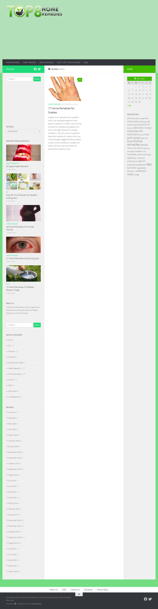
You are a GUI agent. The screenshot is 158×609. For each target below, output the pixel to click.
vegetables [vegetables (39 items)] (141, 168)
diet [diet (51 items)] (135, 127)
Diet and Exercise (47, 62)
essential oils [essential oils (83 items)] (135, 131)
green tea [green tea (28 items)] (144, 138)
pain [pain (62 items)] (130, 157)
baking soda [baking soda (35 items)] (145, 121)
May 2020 (12, 424)
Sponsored (12, 391)
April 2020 (12, 429)
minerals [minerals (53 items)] (131, 154)
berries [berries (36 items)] (133, 125)
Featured (11, 357)
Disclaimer (88, 589)
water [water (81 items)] (130, 174)
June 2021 (12, 412)
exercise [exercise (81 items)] (132, 134)
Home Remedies (13, 62)
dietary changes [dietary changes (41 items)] (145, 128)
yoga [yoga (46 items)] (137, 174)
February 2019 (14, 509)
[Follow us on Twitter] (39, 69)
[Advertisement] (79, 40)
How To (11, 380)
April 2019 (12, 498)
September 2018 (14, 537)
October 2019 (13, 463)
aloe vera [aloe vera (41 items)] (131, 118)
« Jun (129, 105)
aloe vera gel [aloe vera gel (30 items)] (140, 118)
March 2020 (13, 435)
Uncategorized (14, 397)
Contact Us (75, 589)
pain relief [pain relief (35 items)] (137, 158)
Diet (10, 340)
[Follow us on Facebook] (35, 69)
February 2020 (14, 441)
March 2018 (13, 571)
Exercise (11, 351)
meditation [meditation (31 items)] (138, 151)
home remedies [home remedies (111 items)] (134, 143)
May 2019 (12, 492)
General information (16, 363)
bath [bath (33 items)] (129, 125)
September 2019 (14, 469)
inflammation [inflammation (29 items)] (132, 148)
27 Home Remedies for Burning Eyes (22, 258)
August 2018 (13, 543)
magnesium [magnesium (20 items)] (146, 148)
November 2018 (14, 526)
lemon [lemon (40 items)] (140, 148)
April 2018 (12, 566)
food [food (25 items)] (142, 135)
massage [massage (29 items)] (130, 151)
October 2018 (13, 532)
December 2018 (14, 520)
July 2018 (11, 549)
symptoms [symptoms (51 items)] (140, 164)
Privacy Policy (102, 589)
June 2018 (12, 554)
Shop (86, 62)
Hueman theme (36, 604)
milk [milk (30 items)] (144, 151)
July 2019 (11, 480)
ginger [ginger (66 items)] (137, 137)
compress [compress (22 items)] (130, 128)
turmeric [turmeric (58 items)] (131, 167)
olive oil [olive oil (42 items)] (141, 154)
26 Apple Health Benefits (17, 166)
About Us (54, 589)
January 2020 (13, 446)
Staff (64, 589)
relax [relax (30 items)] (136, 161)
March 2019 (13, 503)
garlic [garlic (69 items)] (130, 137)
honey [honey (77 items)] (144, 144)
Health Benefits (29, 62)
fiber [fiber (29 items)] (139, 135)
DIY (7, 192)
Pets (8, 284)
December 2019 (14, 452)
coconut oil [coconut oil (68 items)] (143, 124)
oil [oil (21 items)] (137, 155)
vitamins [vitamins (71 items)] (141, 171)
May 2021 (12, 418)
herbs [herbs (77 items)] (130, 141)
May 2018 (12, 560)
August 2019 (13, 475)
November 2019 (14, 458)
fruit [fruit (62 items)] (147, 134)
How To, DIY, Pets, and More (68, 62)
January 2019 (13, 515)
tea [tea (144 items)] (149, 164)
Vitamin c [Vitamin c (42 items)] (131, 171)
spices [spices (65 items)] (141, 161)
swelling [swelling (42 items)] (131, 164)
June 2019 (12, 486)
